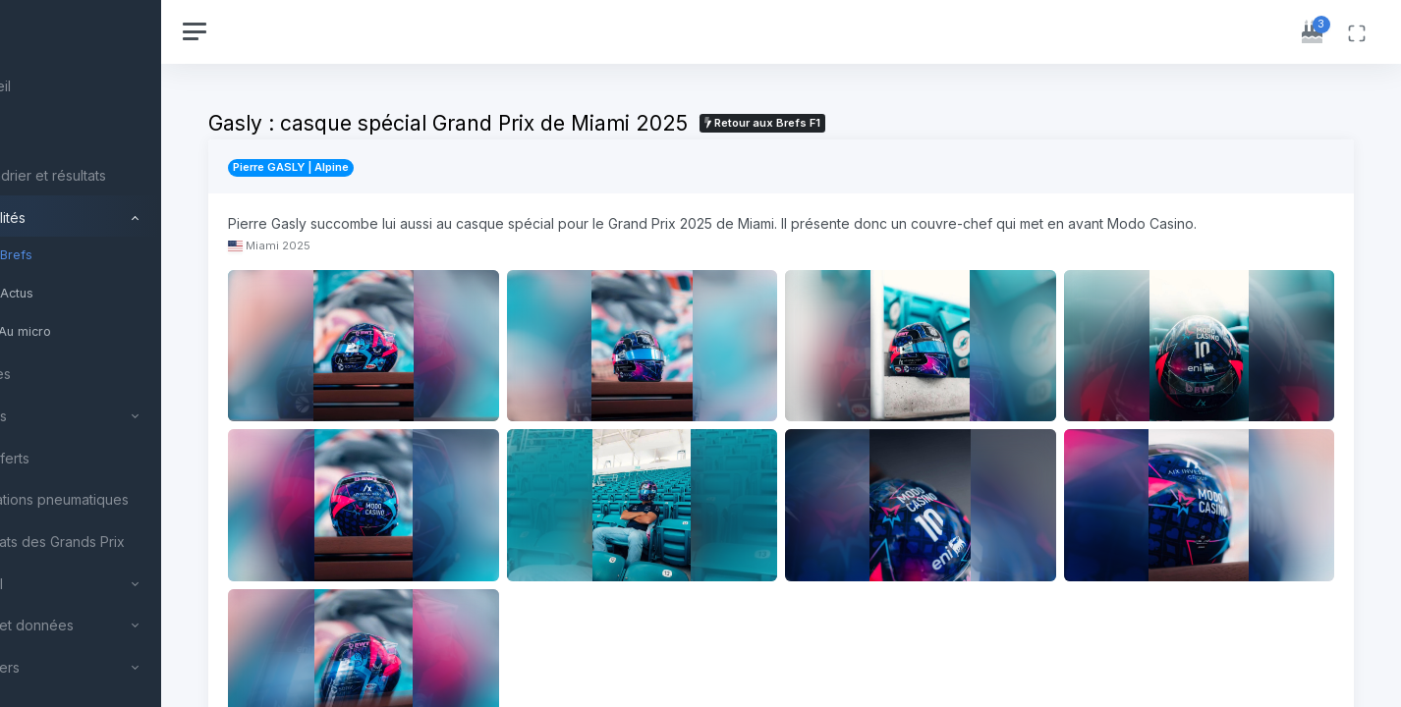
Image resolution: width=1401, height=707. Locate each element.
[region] (129, 353)
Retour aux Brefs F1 (861, 123)
